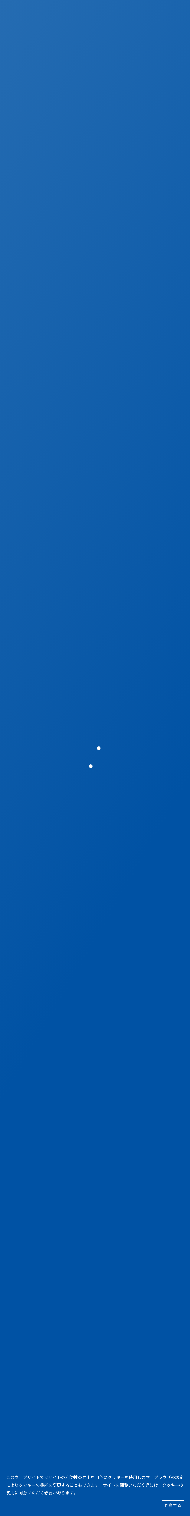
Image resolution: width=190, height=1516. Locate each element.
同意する (172, 1505)
